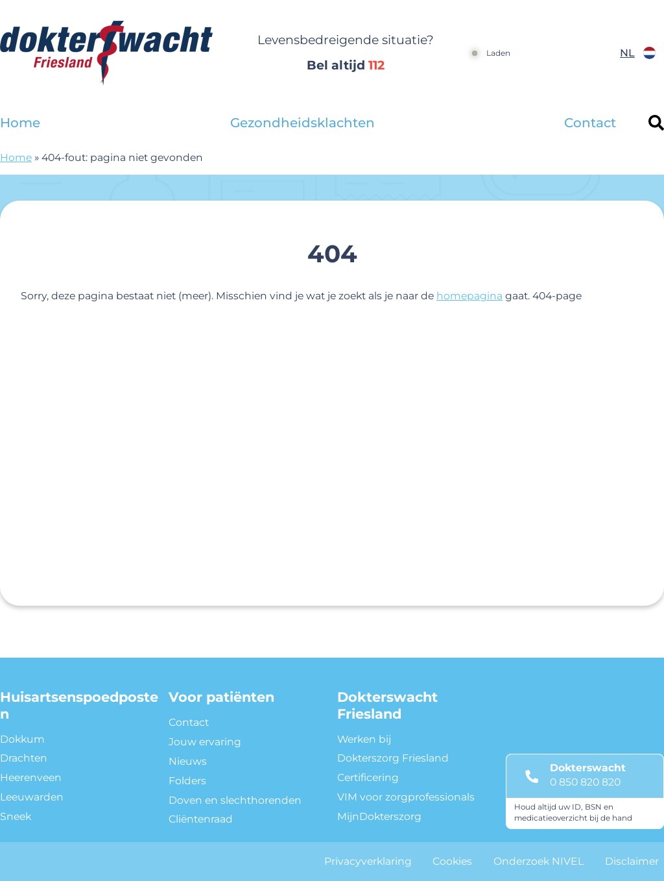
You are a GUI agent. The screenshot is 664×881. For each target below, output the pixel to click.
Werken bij (364, 739)
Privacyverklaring (368, 861)
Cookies (452, 861)
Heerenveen (31, 777)
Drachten (23, 758)
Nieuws (188, 761)
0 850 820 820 (585, 782)
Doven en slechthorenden (235, 800)
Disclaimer (632, 861)
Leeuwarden (32, 797)
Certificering (368, 777)
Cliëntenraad (201, 819)
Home (20, 122)
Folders (187, 781)
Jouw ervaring (205, 742)
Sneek (15, 816)
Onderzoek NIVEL (538, 861)
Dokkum (22, 739)
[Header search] (656, 122)
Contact (590, 122)
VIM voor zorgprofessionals (406, 797)
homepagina (469, 296)
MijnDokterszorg (379, 816)
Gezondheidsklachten (302, 122)
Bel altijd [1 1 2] (346, 65)
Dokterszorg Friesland (393, 758)
